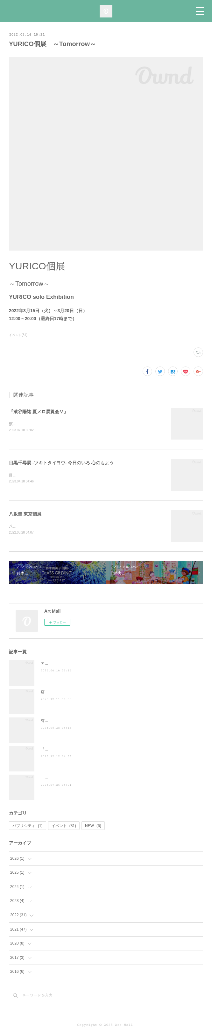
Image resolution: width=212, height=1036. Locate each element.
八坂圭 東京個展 (25, 514)
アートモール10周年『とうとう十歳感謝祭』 (79, 665)
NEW (93, 827)
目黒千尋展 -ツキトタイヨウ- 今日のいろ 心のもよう (61, 463)
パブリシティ (27, 827)
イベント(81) (18, 335)
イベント (64, 827)
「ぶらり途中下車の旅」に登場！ (69, 779)
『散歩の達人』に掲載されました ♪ (72, 750)
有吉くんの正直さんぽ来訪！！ (67, 722)
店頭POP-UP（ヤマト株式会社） (69, 693)
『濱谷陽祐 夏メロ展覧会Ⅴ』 (38, 411)
